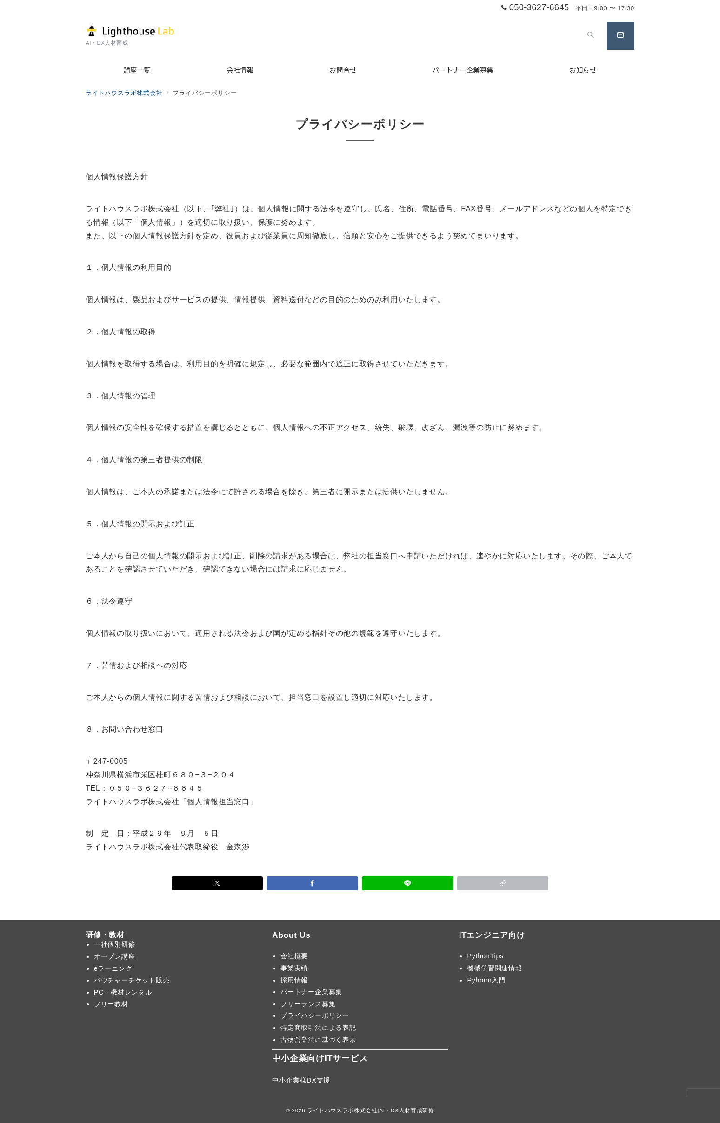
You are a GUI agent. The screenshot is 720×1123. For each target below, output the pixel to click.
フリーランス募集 (307, 1004)
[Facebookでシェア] (312, 883)
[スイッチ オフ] (590, 36)
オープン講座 (114, 956)
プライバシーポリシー (314, 1015)
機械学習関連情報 (494, 968)
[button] (503, 883)
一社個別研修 (114, 944)
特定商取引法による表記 (318, 1027)
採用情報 (294, 980)
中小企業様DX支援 (301, 1080)
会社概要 (294, 956)
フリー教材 (111, 1004)
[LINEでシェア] (407, 883)
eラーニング (113, 968)
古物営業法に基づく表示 (318, 1039)
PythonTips (485, 956)
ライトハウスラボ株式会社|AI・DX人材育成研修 (370, 1110)
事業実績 (294, 968)
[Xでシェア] (217, 883)
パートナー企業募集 (311, 991)
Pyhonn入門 (486, 980)
